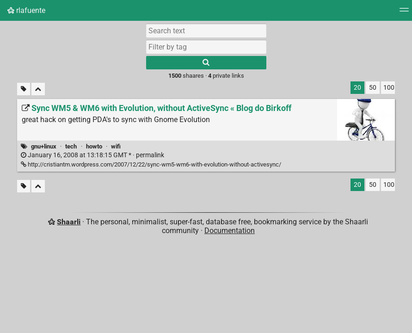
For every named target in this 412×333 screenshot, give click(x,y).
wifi (116, 146)
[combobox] (206, 47)
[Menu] (404, 12)
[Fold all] (38, 89)
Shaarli (68, 221)
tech (71, 146)
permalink (92, 155)
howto (94, 146)
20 (357, 88)
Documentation (229, 230)
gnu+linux (43, 146)
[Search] (206, 62)
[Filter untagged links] (23, 89)
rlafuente (26, 10)
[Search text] (206, 30)
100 (388, 88)
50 (372, 88)
